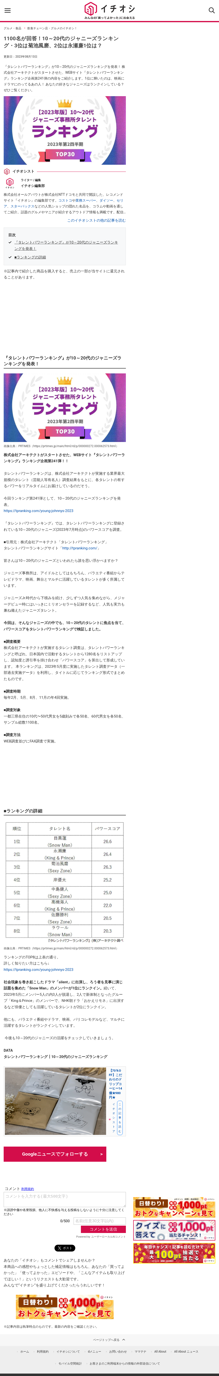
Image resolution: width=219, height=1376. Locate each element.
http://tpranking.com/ (79, 548)
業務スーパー (86, 200)
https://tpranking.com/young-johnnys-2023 (38, 511)
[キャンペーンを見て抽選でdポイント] (174, 1214)
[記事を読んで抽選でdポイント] (174, 1253)
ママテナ (140, 1351)
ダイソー (106, 200)
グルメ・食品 (12, 28)
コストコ (65, 200)
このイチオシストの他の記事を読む (96, 220)
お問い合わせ (118, 1351)
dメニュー (94, 1351)
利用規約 (43, 1351)
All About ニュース (186, 1351)
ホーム (24, 1351)
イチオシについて (68, 1351)
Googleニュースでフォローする (55, 1154)
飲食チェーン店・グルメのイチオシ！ (52, 28)
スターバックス (22, 206)
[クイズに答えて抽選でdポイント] (174, 1230)
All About (160, 1351)
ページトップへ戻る (109, 1339)
